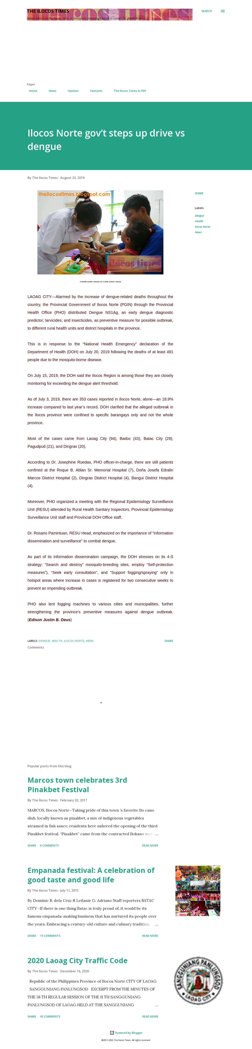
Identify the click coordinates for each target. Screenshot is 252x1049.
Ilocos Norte (202, 227)
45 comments (50, 1016)
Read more (150, 845)
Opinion (70, 91)
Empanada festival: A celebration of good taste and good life (91, 875)
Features (94, 91)
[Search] (206, 11)
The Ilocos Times (48, 11)
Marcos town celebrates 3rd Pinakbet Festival (77, 784)
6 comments (49, 845)
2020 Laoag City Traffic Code (78, 960)
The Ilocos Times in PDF (127, 91)
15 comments (50, 936)
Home (31, 91)
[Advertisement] (126, 52)
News (50, 91)
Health (199, 221)
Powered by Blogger (126, 1033)
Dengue (199, 215)
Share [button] (199, 193)
